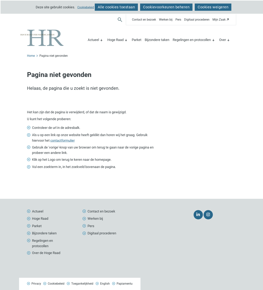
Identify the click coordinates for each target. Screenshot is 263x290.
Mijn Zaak (221, 20)
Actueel (93, 40)
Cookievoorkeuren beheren (166, 7)
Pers (178, 19)
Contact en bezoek (144, 19)
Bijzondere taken (157, 40)
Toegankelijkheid (82, 283)
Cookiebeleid (85, 7)
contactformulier (62, 140)
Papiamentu (125, 283)
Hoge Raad (115, 40)
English (105, 283)
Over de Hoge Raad (46, 253)
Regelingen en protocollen (192, 40)
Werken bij (165, 19)
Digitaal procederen (197, 19)
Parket (136, 40)
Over (222, 40)
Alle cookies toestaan (116, 7)
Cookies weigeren (213, 7)
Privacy (36, 283)
